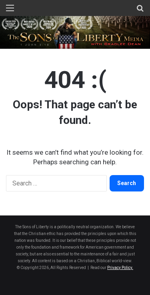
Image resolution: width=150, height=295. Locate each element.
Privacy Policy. (120, 267)
